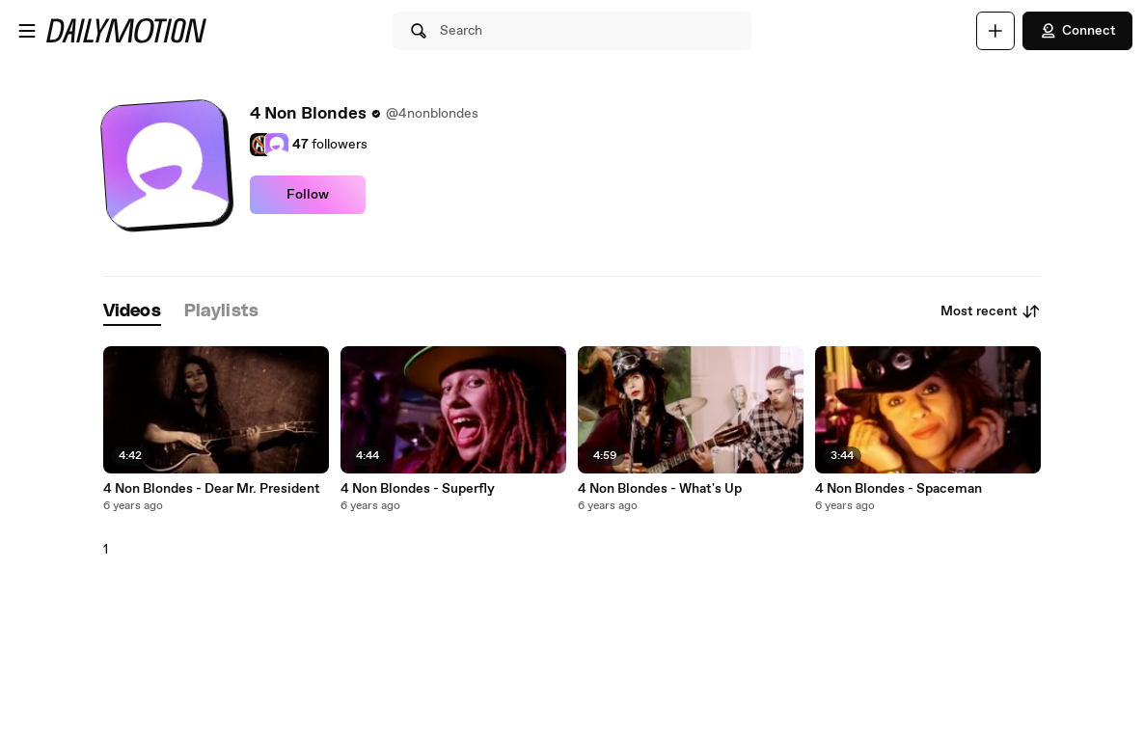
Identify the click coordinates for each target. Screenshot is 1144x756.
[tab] (132, 312)
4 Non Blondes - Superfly (417, 489)
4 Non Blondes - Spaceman (898, 489)
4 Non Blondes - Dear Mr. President (211, 489)
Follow (307, 194)
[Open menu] (27, 31)
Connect (1077, 30)
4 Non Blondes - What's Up (660, 489)
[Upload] (995, 31)
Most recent (990, 311)
